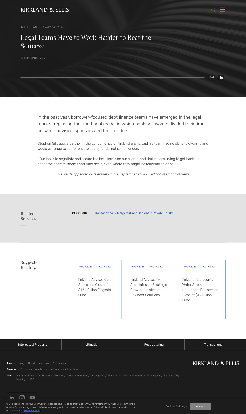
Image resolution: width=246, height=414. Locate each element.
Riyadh (47, 363)
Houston (82, 375)
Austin (20, 375)
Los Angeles (97, 375)
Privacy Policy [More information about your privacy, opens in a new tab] (32, 410)
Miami (111, 375)
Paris (75, 369)
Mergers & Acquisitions (133, 213)
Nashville (123, 375)
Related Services (28, 216)
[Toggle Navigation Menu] (223, 10)
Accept (200, 406)
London (53, 369)
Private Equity (163, 213)
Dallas (70, 375)
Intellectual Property (32, 345)
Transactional (104, 213)
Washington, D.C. (25, 379)
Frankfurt (39, 369)
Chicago (58, 375)
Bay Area (33, 375)
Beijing (20, 363)
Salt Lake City (171, 375)
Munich (65, 369)
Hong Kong (34, 363)
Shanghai (61, 363)
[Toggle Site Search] (213, 10)
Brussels (25, 369)
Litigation (92, 345)
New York (137, 375)
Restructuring (154, 345)
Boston (46, 375)
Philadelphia (153, 375)
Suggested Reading (30, 265)
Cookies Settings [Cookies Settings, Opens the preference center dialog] (176, 406)
